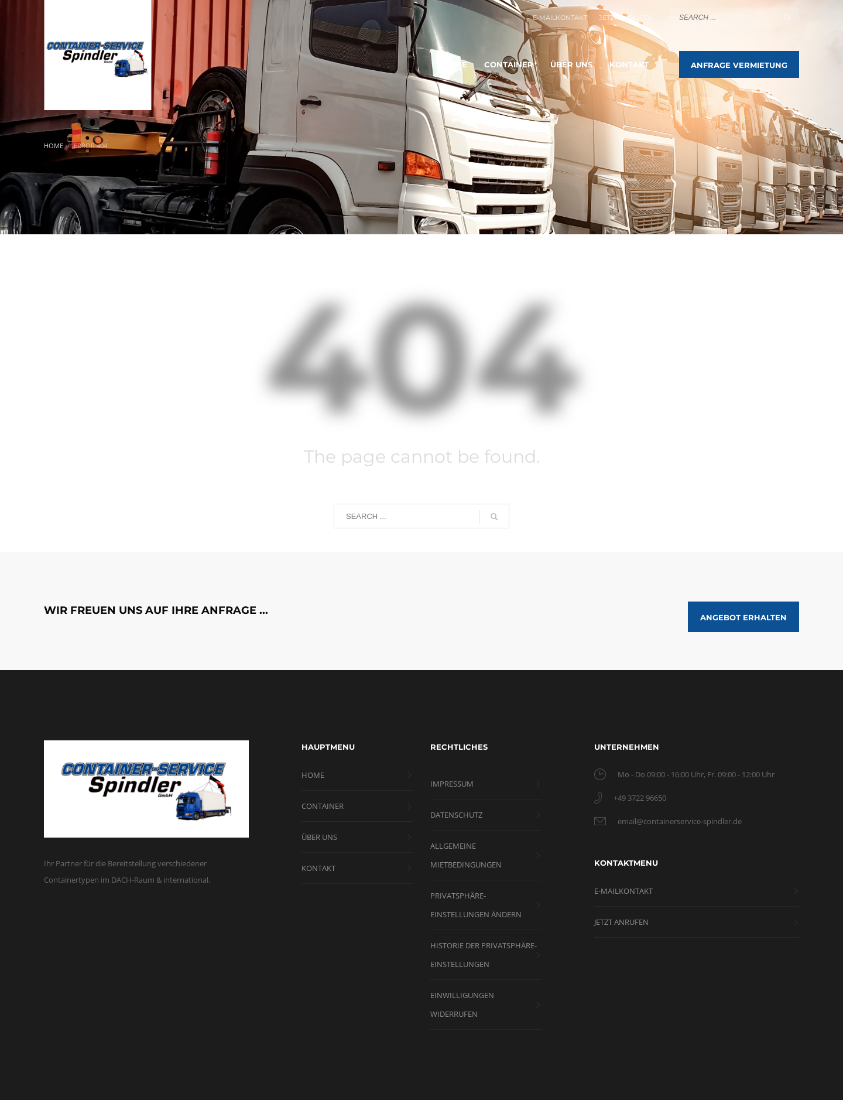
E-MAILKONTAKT (560, 17)
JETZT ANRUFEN (626, 17)
